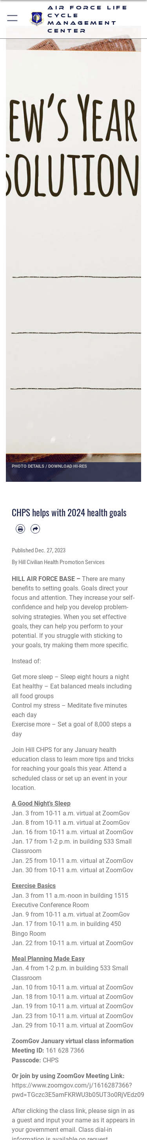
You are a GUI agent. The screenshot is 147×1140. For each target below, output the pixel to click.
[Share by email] (35, 529)
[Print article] (20, 529)
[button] (12, 19)
